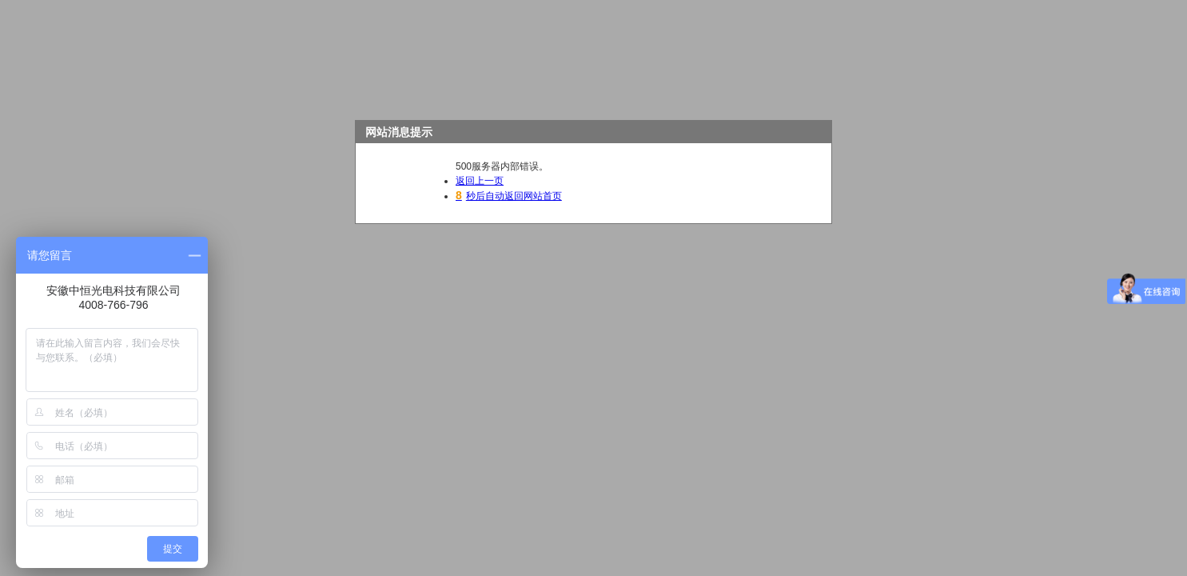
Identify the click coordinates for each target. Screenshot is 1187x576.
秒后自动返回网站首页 (509, 196)
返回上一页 (480, 180)
